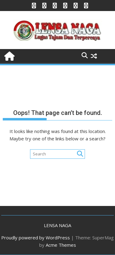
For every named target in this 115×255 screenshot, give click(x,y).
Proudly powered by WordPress (35, 237)
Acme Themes (61, 245)
